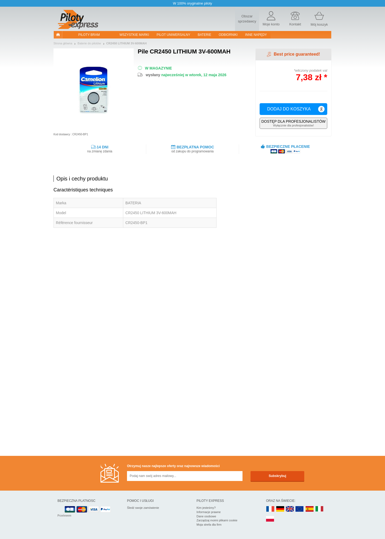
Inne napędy (256, 35)
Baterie (204, 35)
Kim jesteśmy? (206, 507)
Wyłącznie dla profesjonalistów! (293, 123)
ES (309, 509)
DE (280, 509)
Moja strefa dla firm (209, 524)
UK (290, 509)
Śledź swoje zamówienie (143, 507)
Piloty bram (89, 35)
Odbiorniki (228, 35)
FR (270, 509)
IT (319, 509)
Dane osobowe (206, 516)
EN (299, 509)
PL (270, 519)
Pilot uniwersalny (173, 35)
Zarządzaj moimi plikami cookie (217, 520)
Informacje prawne (209, 512)
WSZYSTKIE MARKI (134, 35)
